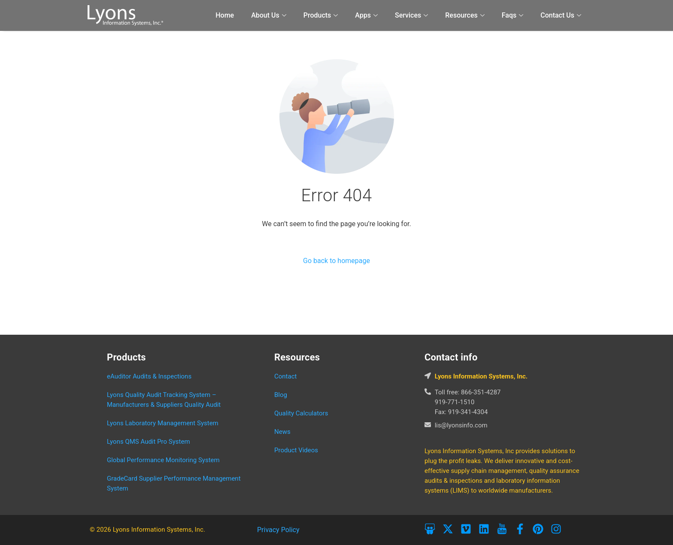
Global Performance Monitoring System (163, 460)
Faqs (512, 15)
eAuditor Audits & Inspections (149, 376)
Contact (285, 376)
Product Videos (296, 450)
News (282, 432)
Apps (366, 15)
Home (224, 15)
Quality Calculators (301, 413)
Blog (280, 395)
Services (411, 15)
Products (320, 15)
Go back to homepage (336, 261)
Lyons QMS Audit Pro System (148, 441)
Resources (465, 15)
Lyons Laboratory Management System (162, 423)
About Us (268, 15)
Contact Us (560, 15)
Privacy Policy (278, 530)
